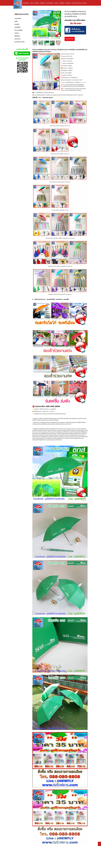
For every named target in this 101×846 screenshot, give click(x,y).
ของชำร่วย (68, 3)
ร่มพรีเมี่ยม (42, 3)
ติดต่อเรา (84, 3)
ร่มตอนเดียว (26, 3)
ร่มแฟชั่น (36, 3)
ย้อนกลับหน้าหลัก (70, 39)
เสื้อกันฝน (62, 3)
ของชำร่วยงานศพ (76, 3)
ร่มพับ (31, 3)
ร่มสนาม (57, 3)
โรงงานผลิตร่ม (49, 3)
